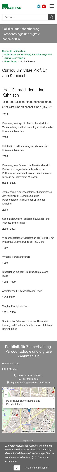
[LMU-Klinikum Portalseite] (13, 6)
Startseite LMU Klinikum (14, 51)
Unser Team (10, 61)
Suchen (52, 17)
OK (17, 468)
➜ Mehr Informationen (36, 467)
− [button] (6, 395)
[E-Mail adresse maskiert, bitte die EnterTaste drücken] (28, 382)
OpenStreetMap (37, 431)
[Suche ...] (25, 17)
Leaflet (25, 431)
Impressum (28, 440)
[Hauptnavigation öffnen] (52, 6)
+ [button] (6, 391)
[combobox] (28, 17)
